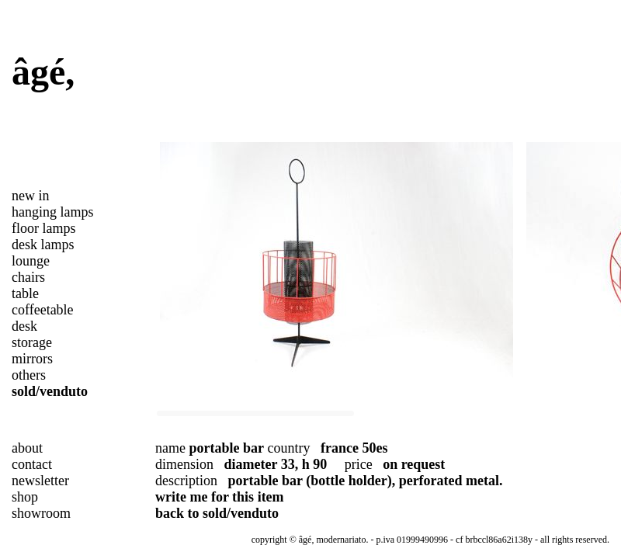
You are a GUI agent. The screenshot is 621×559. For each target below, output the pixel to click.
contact (32, 464)
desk (24, 326)
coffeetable (43, 310)
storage (32, 342)
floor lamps (44, 228)
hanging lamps (53, 212)
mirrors (32, 358)
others (29, 375)
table (25, 293)
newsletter (40, 480)
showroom (41, 513)
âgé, (43, 71)
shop (25, 497)
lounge (31, 261)
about (27, 448)
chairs (28, 277)
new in (31, 195)
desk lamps (43, 244)
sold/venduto (50, 391)
